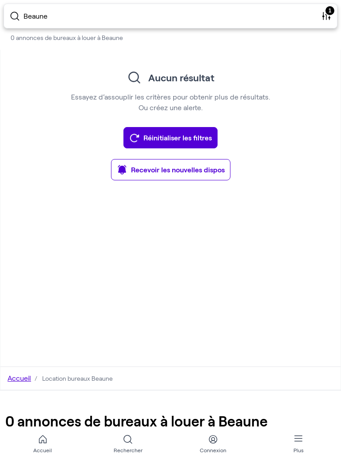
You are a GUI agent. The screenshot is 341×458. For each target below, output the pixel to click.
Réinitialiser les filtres (170, 137)
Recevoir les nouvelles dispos (171, 169)
